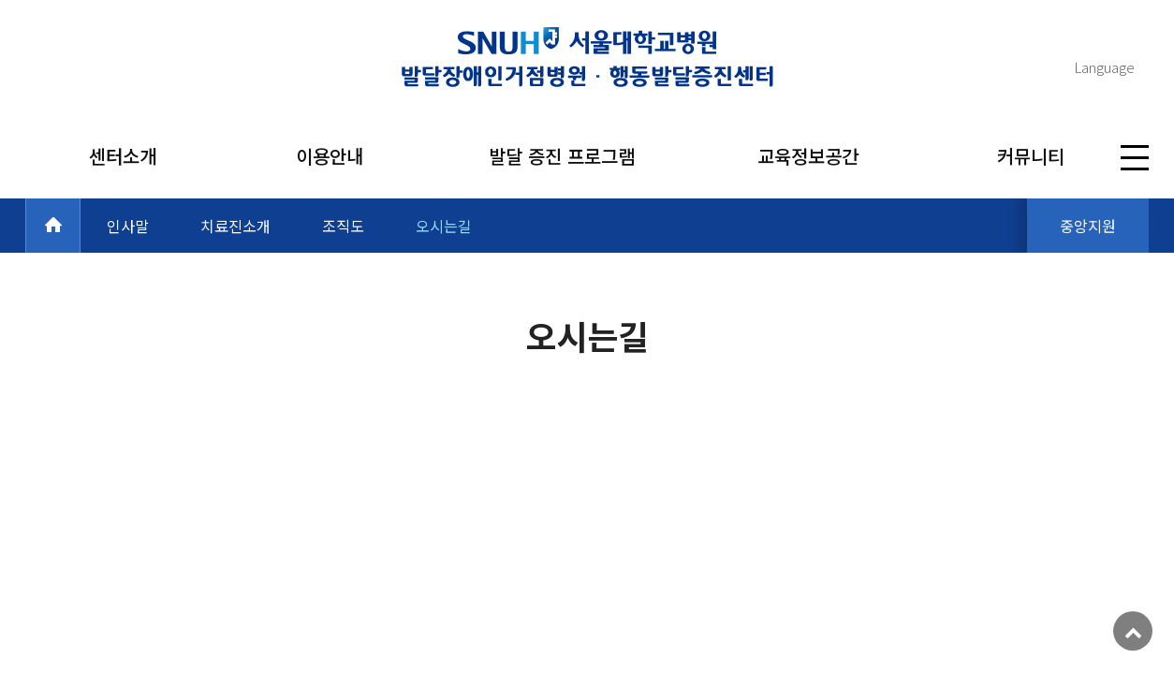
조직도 (343, 225)
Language (1104, 67)
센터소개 (122, 155)
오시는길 (444, 225)
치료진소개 (235, 225)
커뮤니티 (1030, 155)
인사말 (128, 225)
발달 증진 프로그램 (562, 155)
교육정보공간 (807, 155)
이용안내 (329, 155)
